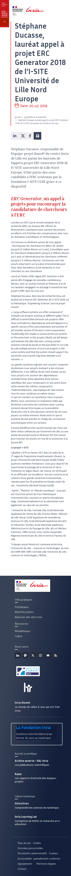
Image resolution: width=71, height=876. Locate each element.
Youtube (48, 655)
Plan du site (24, 843)
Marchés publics (24, 612)
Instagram (40, 655)
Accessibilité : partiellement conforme (39, 858)
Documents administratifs (32, 853)
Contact (22, 869)
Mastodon (25, 655)
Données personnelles (30, 848)
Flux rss (56, 655)
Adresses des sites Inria (28, 617)
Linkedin (18, 655)
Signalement (26, 863)
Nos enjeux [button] (4, 14)
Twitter (33, 655)
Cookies (53, 853)
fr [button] (4, 22)
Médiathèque (23, 631)
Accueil (18, 117)
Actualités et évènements (35, 117)
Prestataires (22, 607)
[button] (15, 136)
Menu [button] (4, 4)
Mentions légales (46, 863)
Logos (18, 636)
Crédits (37, 843)
